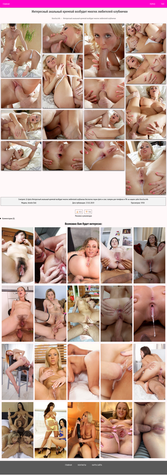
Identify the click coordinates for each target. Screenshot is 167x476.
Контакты (82, 465)
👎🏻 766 (88, 211)
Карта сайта (97, 465)
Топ (162, 4)
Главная (6, 4)
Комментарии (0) (8, 218)
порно (152, 4)
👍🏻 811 (79, 211)
